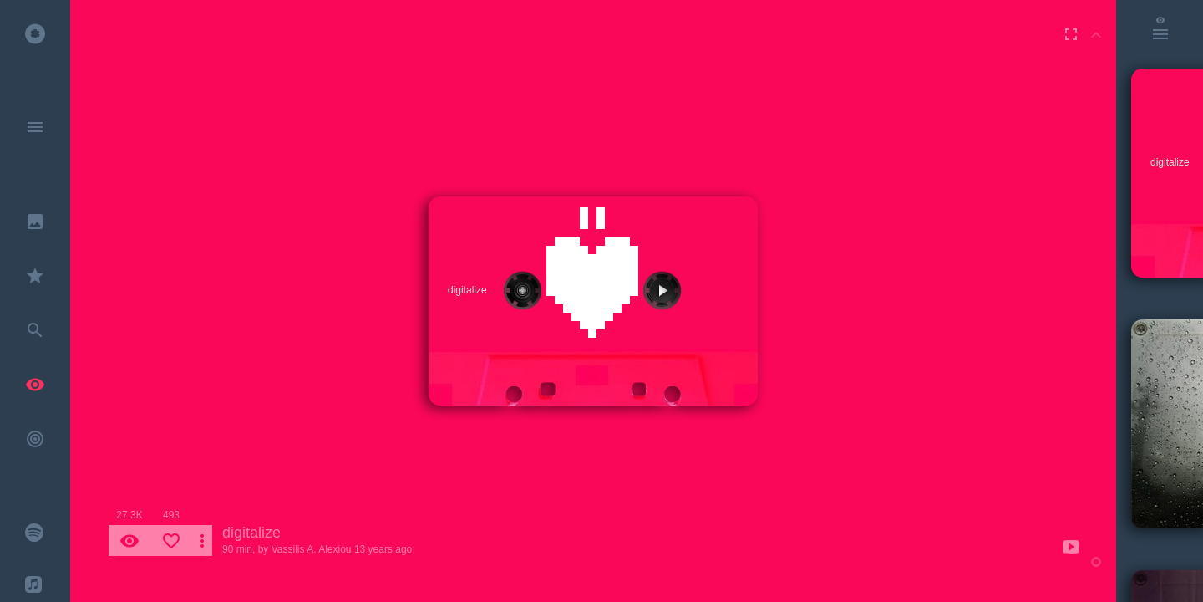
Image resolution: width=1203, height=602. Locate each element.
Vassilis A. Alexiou (312, 549)
